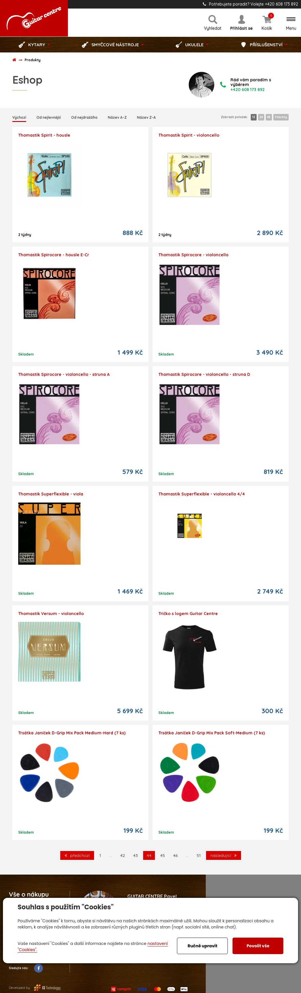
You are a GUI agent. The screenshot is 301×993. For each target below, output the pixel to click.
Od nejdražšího (84, 117)
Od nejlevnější (48, 117)
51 (199, 855)
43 (135, 855)
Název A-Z (117, 117)
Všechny (281, 117)
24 (261, 117)
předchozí (77, 855)
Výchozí (19, 117)
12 (253, 117)
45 (162, 855)
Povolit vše (258, 946)
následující (223, 855)
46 (175, 855)
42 (122, 855)
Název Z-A (146, 117)
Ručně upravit (202, 946)
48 (268, 117)
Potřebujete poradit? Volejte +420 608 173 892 (250, 4)
